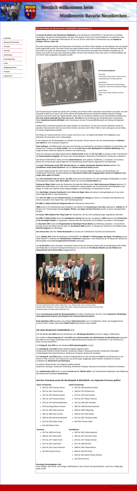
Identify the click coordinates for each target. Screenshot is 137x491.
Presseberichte (8, 59)
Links (5, 63)
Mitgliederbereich (9, 67)
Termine (6, 47)
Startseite (6, 38)
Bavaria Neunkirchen (10, 42)
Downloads (7, 55)
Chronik (6, 51)
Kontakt (6, 72)
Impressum (7, 76)
